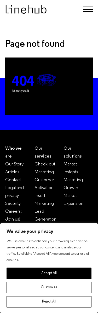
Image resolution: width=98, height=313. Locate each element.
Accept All (49, 273)
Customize (49, 287)
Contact (13, 180)
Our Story (14, 164)
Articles (12, 172)
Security (13, 203)
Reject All (49, 302)
